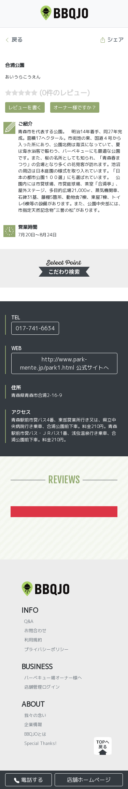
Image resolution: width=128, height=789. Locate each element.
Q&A (28, 621)
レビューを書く (25, 107)
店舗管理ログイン (42, 687)
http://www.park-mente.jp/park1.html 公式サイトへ (64, 363)
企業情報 (33, 724)
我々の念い (35, 715)
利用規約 (33, 640)
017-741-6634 (35, 328)
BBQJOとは (35, 734)
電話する (28, 780)
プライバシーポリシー (46, 649)
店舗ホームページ (89, 780)
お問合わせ (35, 630)
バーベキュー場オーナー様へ (53, 678)
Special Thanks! (40, 743)
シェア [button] (112, 39)
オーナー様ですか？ (74, 107)
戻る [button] (13, 39)
